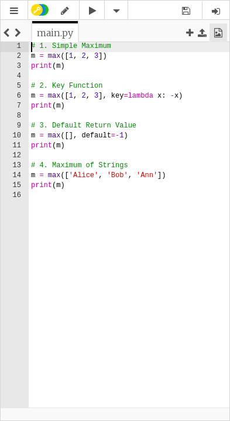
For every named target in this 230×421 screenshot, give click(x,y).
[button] (14, 11)
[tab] (55, 33)
